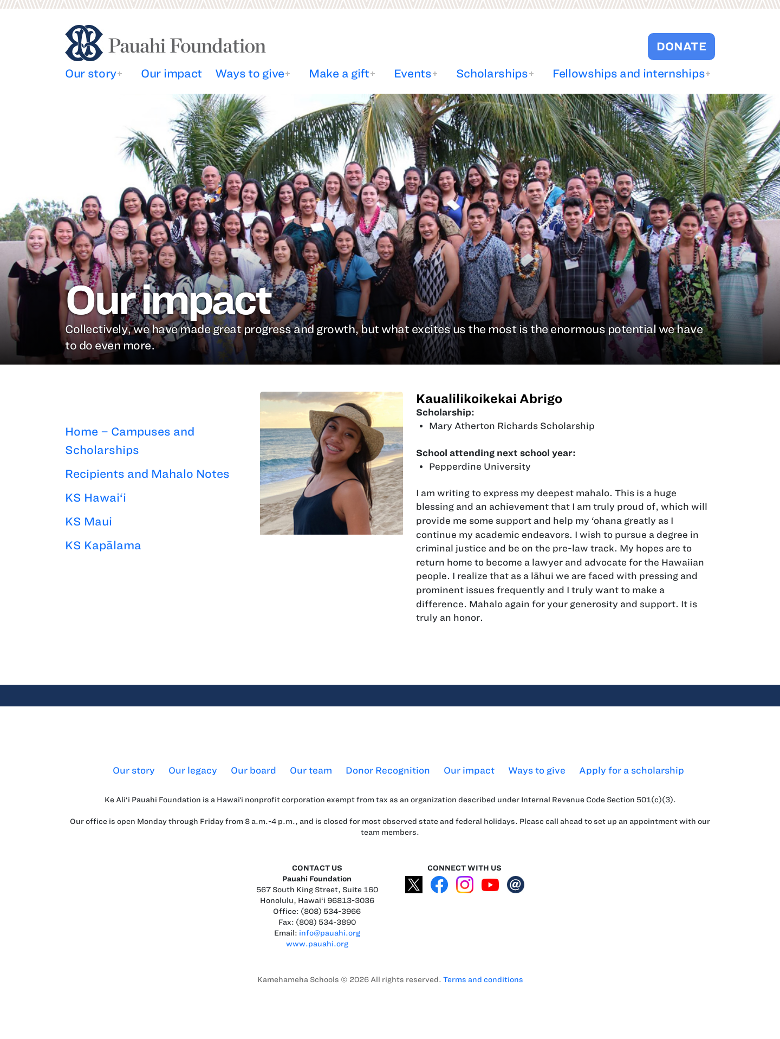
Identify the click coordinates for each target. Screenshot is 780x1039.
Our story (90, 73)
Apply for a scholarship (631, 770)
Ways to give (249, 73)
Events (413, 73)
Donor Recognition (388, 770)
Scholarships (492, 73)
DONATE (681, 46)
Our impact (171, 73)
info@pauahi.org (329, 933)
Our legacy (192, 770)
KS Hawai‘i (95, 497)
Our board (253, 770)
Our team (311, 770)
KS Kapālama (103, 545)
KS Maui (88, 521)
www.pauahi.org (317, 944)
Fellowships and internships (628, 73)
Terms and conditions (483, 980)
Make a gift (339, 73)
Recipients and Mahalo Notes (147, 473)
